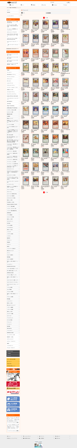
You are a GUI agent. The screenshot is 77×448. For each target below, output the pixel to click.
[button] (65, 5)
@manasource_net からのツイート (12, 48)
